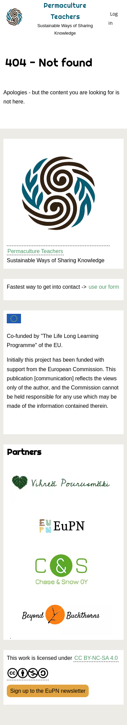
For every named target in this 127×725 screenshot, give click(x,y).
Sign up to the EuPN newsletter (47, 691)
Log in (113, 18)
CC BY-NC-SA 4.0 (96, 658)
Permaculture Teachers (35, 251)
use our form (104, 287)
